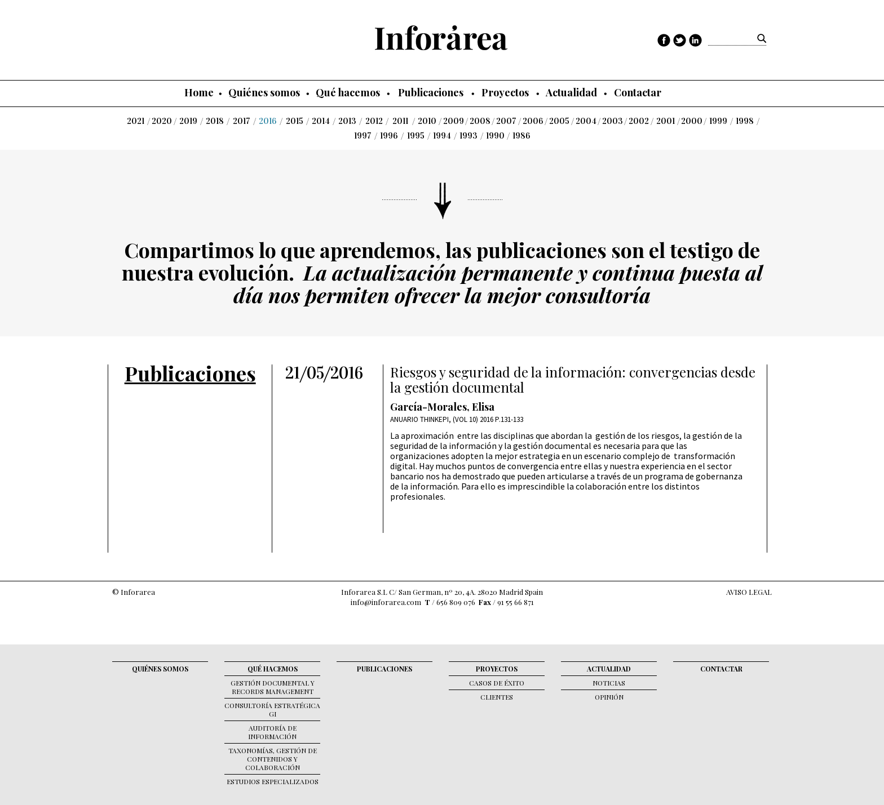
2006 (533, 121)
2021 (135, 121)
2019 (188, 121)
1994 (442, 136)
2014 (321, 121)
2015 (294, 121)
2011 (400, 121)
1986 (521, 136)
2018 (215, 121)
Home (199, 92)
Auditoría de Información (272, 732)
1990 (495, 136)
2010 (427, 121)
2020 (162, 121)
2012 (374, 121)
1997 (363, 136)
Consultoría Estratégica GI (272, 709)
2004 (586, 121)
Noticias (609, 682)
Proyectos (505, 92)
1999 (718, 121)
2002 (639, 121)
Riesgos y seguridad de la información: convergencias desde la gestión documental (572, 379)
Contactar (637, 92)
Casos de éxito (496, 682)
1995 (416, 136)
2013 (347, 121)
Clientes (496, 696)
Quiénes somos (264, 92)
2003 (612, 121)
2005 (559, 121)
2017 (241, 121)
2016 (268, 121)
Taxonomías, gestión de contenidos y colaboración (272, 759)
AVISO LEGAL (749, 592)
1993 (468, 136)
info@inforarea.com (386, 602)
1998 (745, 121)
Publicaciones (430, 92)
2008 (480, 121)
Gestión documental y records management (273, 687)
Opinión (609, 696)
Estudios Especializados (273, 781)
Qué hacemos (348, 92)
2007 (506, 121)
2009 (453, 121)
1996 (389, 136)
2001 (665, 121)
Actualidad (571, 92)
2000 (691, 121)
